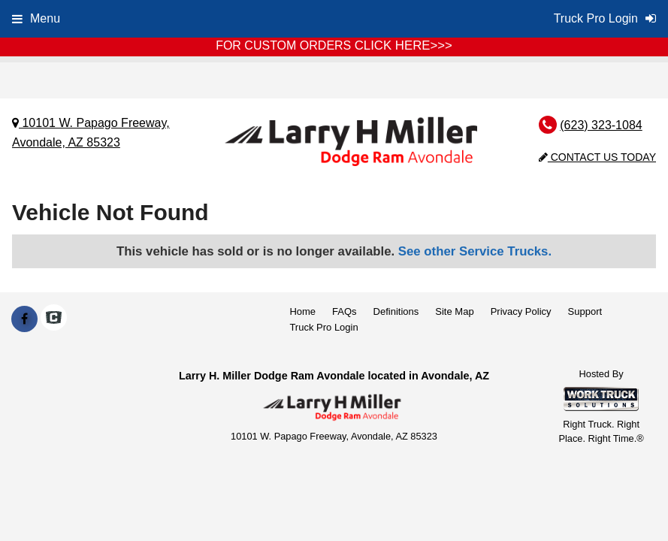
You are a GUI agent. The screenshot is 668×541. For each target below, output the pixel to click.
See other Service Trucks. (475, 251)
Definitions (396, 311)
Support (585, 311)
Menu (36, 18)
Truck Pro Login (323, 327)
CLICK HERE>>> (403, 45)
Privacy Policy (521, 311)
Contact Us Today (597, 157)
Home (302, 311)
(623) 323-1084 (601, 125)
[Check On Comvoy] (54, 319)
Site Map (454, 311)
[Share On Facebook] (24, 319)
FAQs (344, 311)
